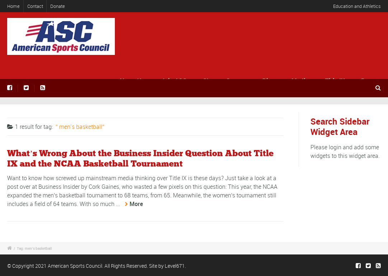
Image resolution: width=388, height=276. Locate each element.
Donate (57, 6)
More (136, 204)
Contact (35, 6)
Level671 (175, 265)
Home (13, 6)
